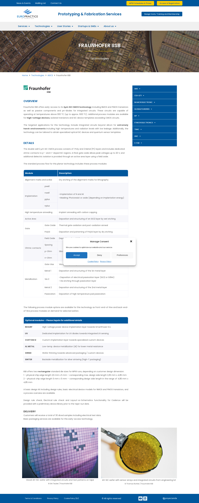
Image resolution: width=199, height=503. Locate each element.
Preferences (122, 255)
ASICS (50, 75)
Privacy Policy (105, 261)
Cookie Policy (93, 261)
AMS (137, 89)
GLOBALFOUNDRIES (143, 109)
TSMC (138, 129)
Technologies (37, 75)
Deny (99, 255)
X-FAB (138, 143)
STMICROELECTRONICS (144, 122)
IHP (136, 116)
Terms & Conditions (33, 498)
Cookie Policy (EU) (71, 498)
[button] (131, 241)
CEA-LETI (139, 95)
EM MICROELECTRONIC (144, 102)
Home (25, 75)
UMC (137, 136)
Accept (77, 255)
